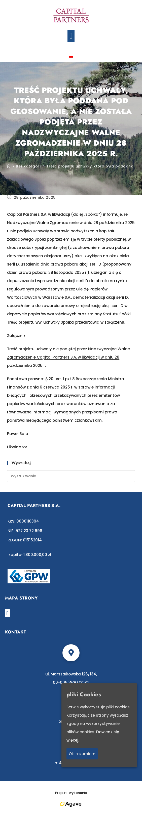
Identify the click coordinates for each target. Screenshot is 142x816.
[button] (71, 36)
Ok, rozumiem (82, 753)
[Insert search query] (71, 476)
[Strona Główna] (9, 166)
